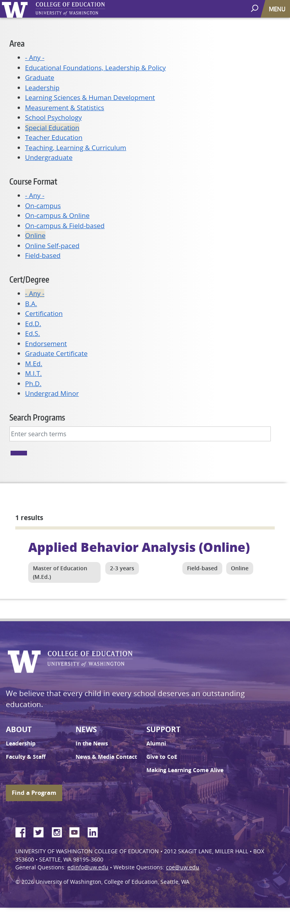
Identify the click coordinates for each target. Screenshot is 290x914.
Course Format (33, 181)
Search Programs (37, 417)
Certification (44, 313)
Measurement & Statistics (64, 107)
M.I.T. (33, 373)
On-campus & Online (57, 215)
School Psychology (53, 117)
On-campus (43, 205)
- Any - (34, 57)
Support (163, 729)
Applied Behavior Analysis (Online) (139, 547)
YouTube (77, 831)
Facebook (23, 831)
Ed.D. (33, 323)
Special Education (52, 127)
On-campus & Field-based (64, 225)
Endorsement (46, 343)
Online (35, 235)
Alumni (156, 743)
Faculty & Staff (25, 757)
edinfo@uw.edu (87, 867)
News (86, 729)
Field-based (43, 255)
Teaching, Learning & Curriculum (75, 147)
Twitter (41, 831)
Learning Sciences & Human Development (90, 97)
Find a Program (34, 793)
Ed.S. (32, 333)
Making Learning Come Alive (184, 770)
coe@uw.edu (182, 867)
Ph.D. (33, 383)
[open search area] (255, 8)
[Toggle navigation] (278, 9)
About (19, 729)
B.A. (31, 303)
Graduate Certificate (56, 353)
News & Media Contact (106, 757)
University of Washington (16, 9)
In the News (92, 743)
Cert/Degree (29, 279)
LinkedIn (95, 831)
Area (17, 43)
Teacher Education (54, 137)
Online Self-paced (52, 245)
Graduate (39, 77)
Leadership (42, 87)
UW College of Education (84, 9)
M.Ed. (33, 363)
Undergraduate (48, 157)
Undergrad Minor (52, 393)
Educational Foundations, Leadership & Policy (95, 67)
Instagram (59, 831)
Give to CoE (161, 757)
